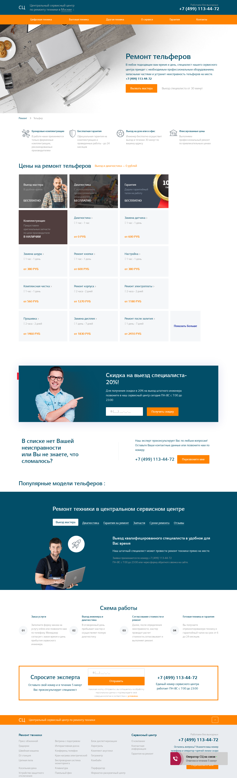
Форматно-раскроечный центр (108, 733)
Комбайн (96, 720)
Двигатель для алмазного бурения (69, 742)
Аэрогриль (97, 706)
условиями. (133, 656)
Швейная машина (29, 711)
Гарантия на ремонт (116, 483)
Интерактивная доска (67, 706)
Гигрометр (97, 715)
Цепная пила (26, 720)
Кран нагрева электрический (71, 715)
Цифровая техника (41, 19)
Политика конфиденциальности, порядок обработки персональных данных (138, 771)
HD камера (25, 741)
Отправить (116, 641)
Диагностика (90, 483)
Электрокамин (99, 748)
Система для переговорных (34, 748)
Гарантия (175, 19)
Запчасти (139, 483)
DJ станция (25, 715)
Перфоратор (98, 728)
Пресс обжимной (28, 701)
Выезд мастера (65, 482)
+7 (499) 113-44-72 (139, 79)
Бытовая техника (79, 19)
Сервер (95, 753)
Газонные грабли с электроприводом (65, 755)
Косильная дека (27, 728)
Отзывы (179, 483)
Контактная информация (138, 708)
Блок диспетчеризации (104, 701)
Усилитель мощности (67, 748)
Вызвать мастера (141, 88)
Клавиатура (61, 728)
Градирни (24, 706)
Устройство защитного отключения (31, 735)
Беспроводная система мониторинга (68, 722)
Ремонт (23, 118)
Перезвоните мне (193, 420)
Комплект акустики (102, 711)
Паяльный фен (63, 733)
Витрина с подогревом (67, 701)
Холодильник (98, 741)
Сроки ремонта (159, 483)
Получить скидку (162, 372)
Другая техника (115, 19)
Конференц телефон (66, 711)
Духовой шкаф (27, 753)
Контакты (201, 19)
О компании (138, 701)
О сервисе (147, 19)
